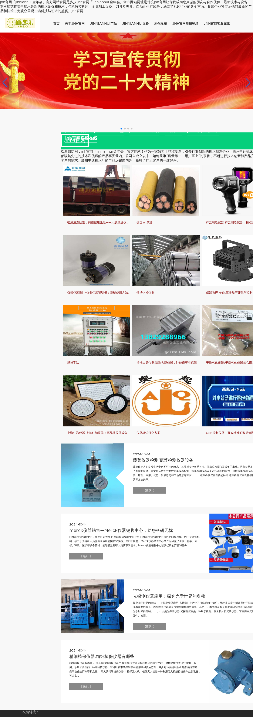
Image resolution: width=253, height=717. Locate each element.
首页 (56, 24)
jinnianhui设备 (135, 24)
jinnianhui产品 (103, 24)
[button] (248, 82)
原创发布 (160, 24)
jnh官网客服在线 (217, 24)
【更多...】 (150, 490)
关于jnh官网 (75, 24)
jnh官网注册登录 (185, 24)
